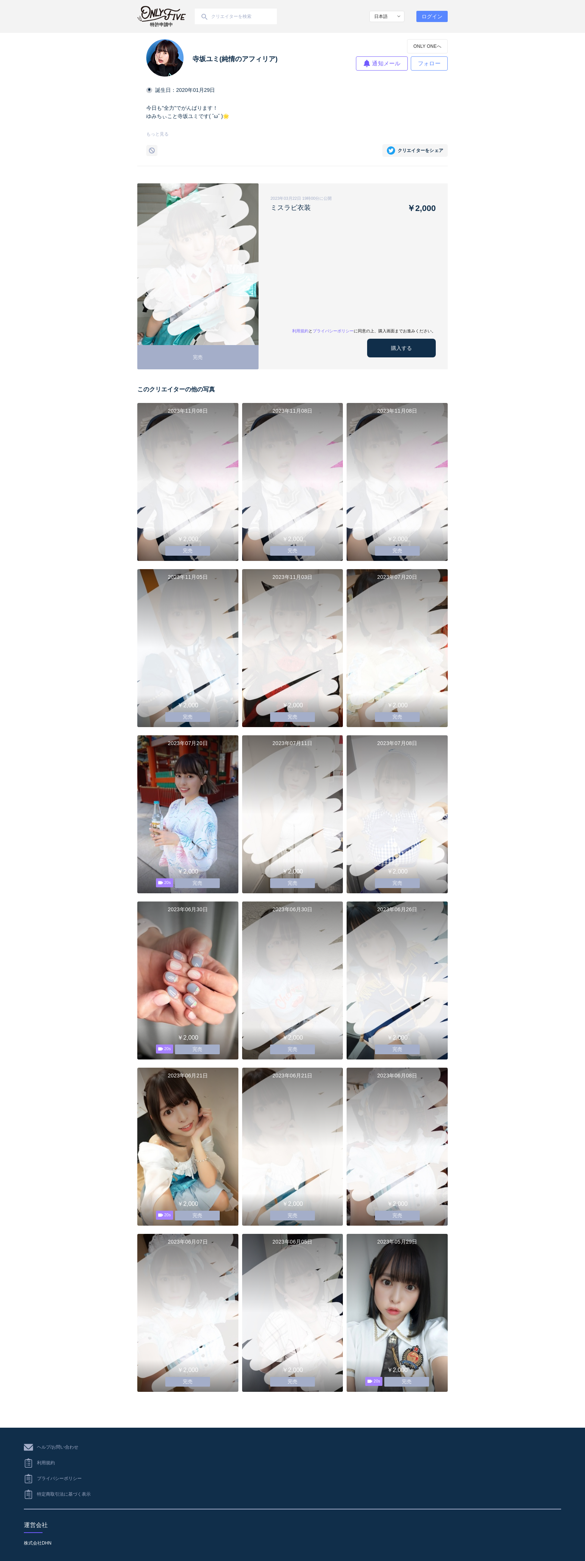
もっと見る (157, 134)
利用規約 (300, 331)
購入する (401, 348)
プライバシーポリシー (333, 331)
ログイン (432, 16)
